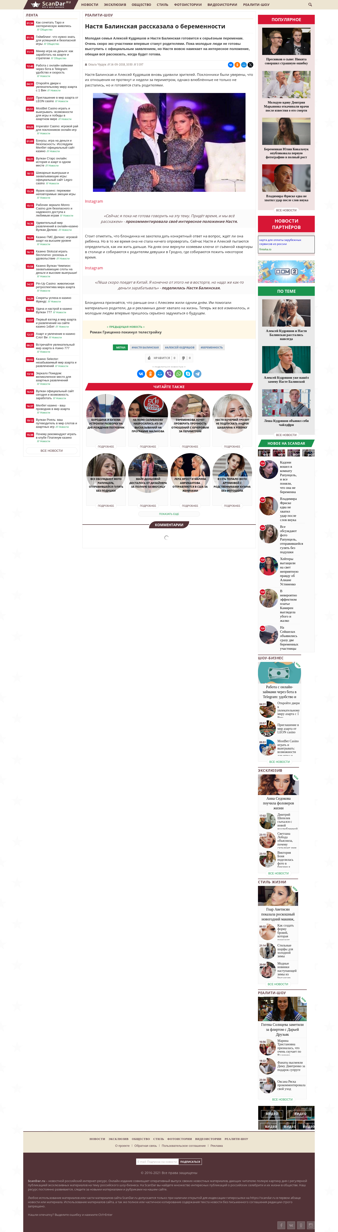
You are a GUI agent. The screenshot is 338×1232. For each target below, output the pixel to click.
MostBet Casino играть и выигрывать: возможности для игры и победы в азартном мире (54, 114)
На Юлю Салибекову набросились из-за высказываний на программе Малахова (148, 425)
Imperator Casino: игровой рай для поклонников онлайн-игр (57, 129)
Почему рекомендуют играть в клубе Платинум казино (56, 437)
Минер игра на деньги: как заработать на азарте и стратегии (54, 54)
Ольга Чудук (97, 64)
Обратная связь (145, 1145)
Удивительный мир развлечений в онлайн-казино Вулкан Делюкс (57, 226)
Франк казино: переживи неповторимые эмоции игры (56, 194)
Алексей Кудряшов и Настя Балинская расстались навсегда (286, 335)
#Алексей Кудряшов (179, 347)
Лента (32, 15)
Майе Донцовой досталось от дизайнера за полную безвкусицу (148, 482)
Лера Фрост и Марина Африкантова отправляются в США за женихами (190, 484)
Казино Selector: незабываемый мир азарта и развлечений (56, 362)
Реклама (217, 1145)
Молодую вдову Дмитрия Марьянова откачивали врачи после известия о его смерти (286, 106)
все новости (286, 210)
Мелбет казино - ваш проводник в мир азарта (53, 409)
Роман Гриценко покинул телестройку (126, 332)
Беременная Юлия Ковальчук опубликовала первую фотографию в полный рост (286, 153)
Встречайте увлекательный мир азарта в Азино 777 (55, 348)
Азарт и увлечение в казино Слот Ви (55, 335)
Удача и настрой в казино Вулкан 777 (54, 310)
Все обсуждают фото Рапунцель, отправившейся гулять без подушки (106, 484)
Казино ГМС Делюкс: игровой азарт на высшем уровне (56, 240)
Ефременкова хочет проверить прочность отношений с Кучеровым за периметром (190, 425)
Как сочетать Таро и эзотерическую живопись (53, 26)
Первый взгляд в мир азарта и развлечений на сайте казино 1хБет (56, 323)
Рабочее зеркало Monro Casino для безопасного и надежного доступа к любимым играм (55, 210)
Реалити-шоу (256, 4)
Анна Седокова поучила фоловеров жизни (278, 803)
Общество (141, 4)
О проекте (122, 1145)
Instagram (94, 201)
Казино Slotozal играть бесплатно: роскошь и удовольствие (53, 255)
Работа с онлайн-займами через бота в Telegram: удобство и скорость (54, 71)
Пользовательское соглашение (184, 1145)
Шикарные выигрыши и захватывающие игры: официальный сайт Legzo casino (54, 178)
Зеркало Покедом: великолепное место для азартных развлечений (53, 378)
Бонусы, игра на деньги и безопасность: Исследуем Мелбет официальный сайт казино (55, 146)
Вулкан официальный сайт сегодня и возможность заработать (55, 394)
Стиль (163, 4)
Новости (89, 4)
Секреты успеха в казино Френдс (53, 299)
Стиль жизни (272, 882)
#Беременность (212, 347)
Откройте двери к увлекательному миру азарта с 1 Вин (56, 86)
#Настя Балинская (145, 347)
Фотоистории (188, 4)
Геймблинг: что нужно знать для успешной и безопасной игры (56, 40)
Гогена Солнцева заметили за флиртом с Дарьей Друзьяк (282, 1029)
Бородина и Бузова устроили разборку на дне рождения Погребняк (106, 423)
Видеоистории (222, 4)
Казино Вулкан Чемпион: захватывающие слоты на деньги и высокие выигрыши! (56, 271)
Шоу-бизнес (271, 658)
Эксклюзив (115, 4)
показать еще (169, 514)
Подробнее (106, 446)
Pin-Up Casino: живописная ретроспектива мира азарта (55, 287)
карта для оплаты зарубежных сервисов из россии (280, 242)
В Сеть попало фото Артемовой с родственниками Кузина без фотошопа (232, 484)
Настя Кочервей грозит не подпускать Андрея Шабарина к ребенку (232, 423)
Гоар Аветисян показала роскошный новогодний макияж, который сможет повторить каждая (278, 919)
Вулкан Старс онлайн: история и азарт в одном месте (53, 162)
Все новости (52, 450)
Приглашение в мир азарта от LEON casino (57, 99)
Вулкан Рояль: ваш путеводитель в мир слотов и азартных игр (56, 423)
